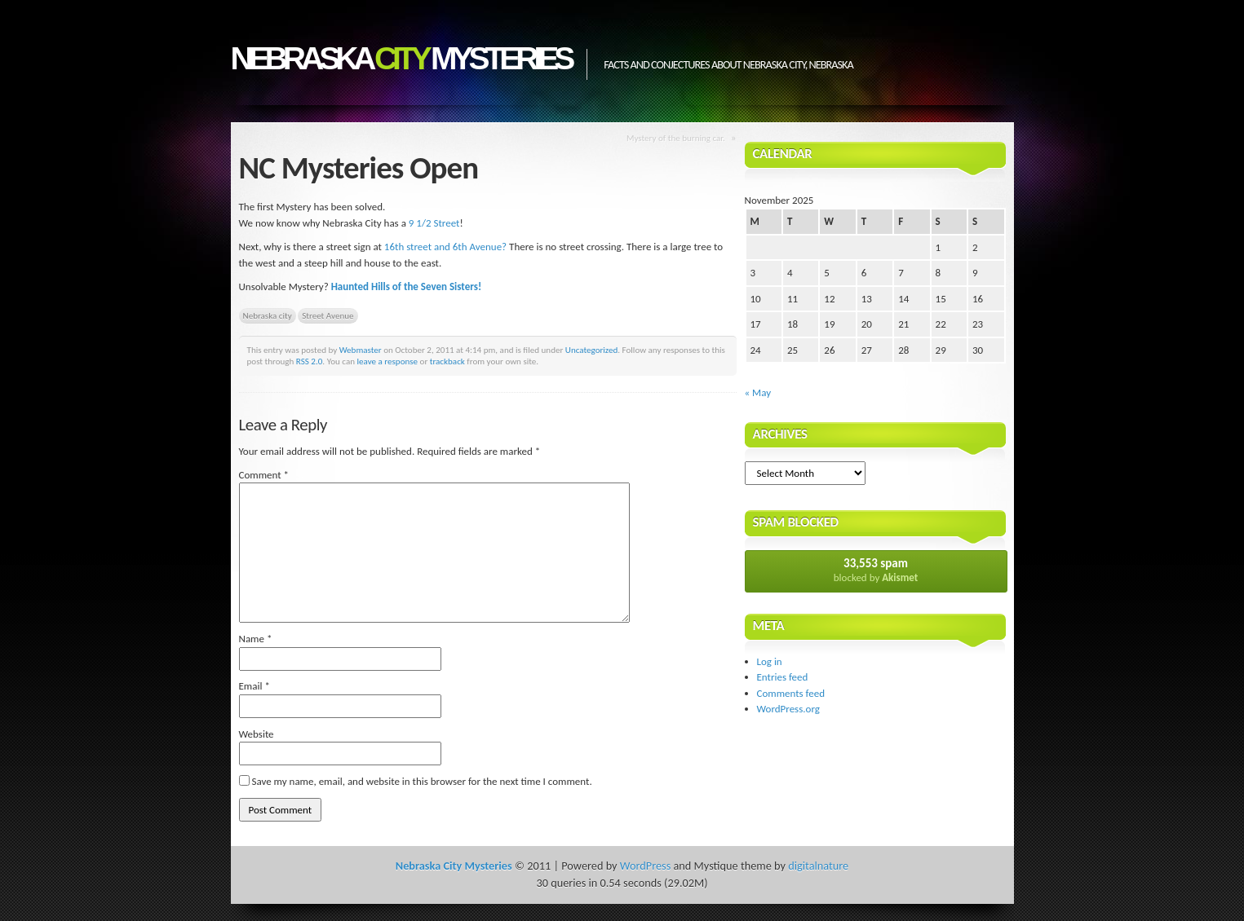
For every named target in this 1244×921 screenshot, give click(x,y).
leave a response (387, 361)
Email (254, 686)
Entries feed (782, 677)
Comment (264, 475)
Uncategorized (591, 349)
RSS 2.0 (309, 361)
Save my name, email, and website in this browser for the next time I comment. (421, 781)
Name (255, 638)
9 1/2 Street (434, 223)
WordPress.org (788, 709)
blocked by (876, 570)
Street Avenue (327, 315)
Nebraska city (267, 315)
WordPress (645, 865)
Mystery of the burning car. (675, 137)
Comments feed (791, 693)
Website (256, 734)
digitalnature (818, 865)
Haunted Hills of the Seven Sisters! (406, 286)
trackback (447, 361)
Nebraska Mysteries (401, 58)
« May (758, 392)
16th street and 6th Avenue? (445, 246)
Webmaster (360, 349)
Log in (769, 661)
